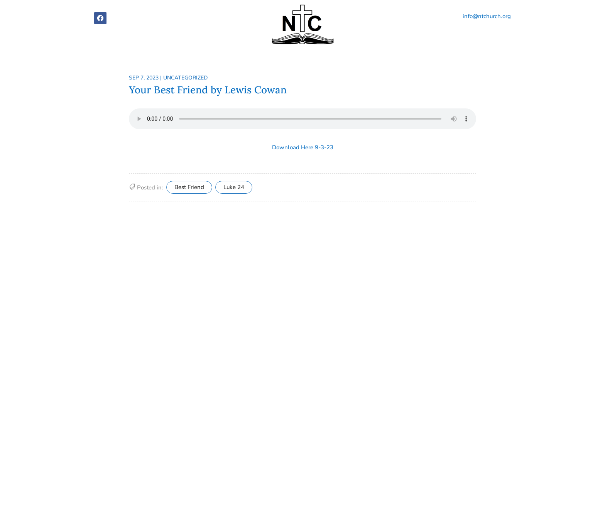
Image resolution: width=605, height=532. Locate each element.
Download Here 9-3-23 (302, 147)
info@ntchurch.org (487, 16)
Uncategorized (185, 77)
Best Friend (189, 187)
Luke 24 (233, 187)
